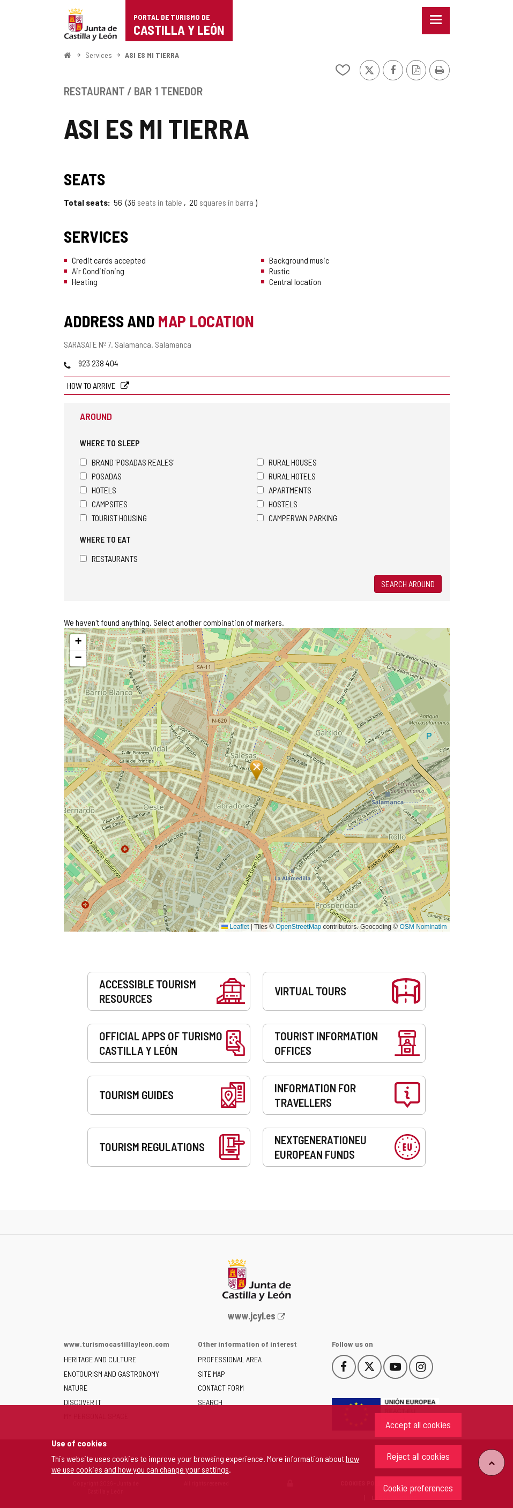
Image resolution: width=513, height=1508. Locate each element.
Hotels (98, 490)
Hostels (277, 504)
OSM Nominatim (423, 927)
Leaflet (235, 927)
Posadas (101, 476)
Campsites (104, 504)
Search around (408, 584)
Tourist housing (113, 518)
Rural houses (287, 462)
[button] (78, 642)
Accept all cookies (418, 1424)
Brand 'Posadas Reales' (127, 462)
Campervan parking (297, 518)
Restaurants (109, 558)
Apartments (284, 490)
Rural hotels (286, 476)
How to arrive (92, 385)
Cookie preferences (418, 1488)
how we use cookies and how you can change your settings (205, 1463)
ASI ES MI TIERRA (152, 54)
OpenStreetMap (299, 927)
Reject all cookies (418, 1456)
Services (98, 54)
